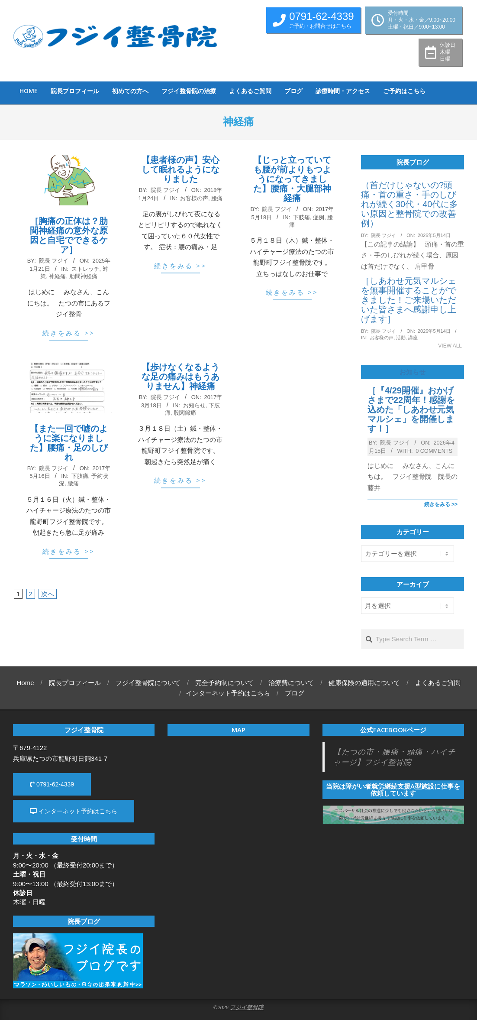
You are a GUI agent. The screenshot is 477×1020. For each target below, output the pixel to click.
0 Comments (434, 451)
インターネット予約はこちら (73, 811)
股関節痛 (185, 412)
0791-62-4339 (52, 784)
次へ (47, 594)
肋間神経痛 (83, 276)
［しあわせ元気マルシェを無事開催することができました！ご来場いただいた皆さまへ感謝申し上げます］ (408, 300)
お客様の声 (194, 198)
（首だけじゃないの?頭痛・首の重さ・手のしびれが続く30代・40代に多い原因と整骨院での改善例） (409, 204)
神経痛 (57, 276)
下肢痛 (301, 217)
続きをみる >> (68, 332)
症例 (318, 217)
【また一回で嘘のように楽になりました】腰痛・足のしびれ (69, 443)
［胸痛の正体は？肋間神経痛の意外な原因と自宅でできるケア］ (69, 235)
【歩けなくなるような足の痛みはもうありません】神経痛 (180, 376)
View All (450, 346)
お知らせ (194, 405)
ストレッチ (85, 269)
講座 (413, 337)
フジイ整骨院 (247, 1007)
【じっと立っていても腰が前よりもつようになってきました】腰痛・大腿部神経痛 (292, 179)
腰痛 (216, 198)
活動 (401, 337)
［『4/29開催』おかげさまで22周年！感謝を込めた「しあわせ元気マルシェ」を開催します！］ (411, 409)
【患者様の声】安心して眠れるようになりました (180, 169)
